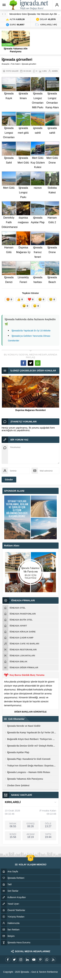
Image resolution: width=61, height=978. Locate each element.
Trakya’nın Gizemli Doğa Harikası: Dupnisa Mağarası (31, 765)
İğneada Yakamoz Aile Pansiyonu (15, 50)
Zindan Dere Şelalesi (18, 785)
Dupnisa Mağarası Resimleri (30, 410)
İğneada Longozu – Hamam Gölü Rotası (28, 772)
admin (55, 71)
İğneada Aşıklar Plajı (18, 752)
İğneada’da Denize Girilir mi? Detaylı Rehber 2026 (31, 745)
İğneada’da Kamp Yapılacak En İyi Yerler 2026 (31, 732)
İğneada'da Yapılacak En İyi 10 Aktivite (31, 330)
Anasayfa (5, 64)
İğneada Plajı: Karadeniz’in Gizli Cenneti (28, 759)
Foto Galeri (15, 64)
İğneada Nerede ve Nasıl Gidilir (24, 726)
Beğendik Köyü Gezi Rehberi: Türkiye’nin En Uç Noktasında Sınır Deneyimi (31, 739)
